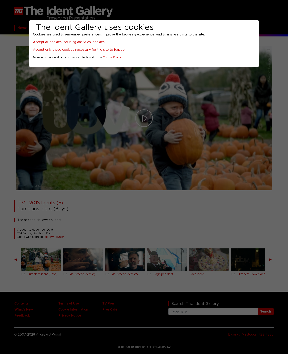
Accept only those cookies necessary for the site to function (79, 49)
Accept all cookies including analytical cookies (69, 42)
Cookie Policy (112, 57)
